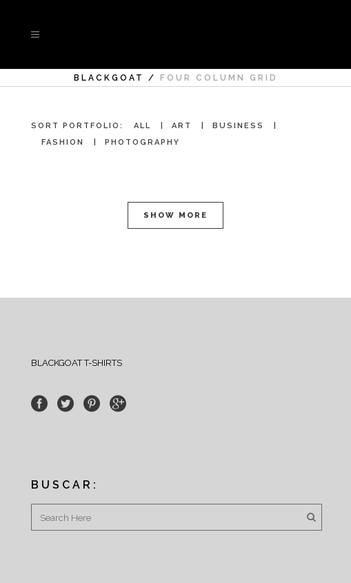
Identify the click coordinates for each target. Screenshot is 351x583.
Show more (175, 215)
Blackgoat (109, 78)
